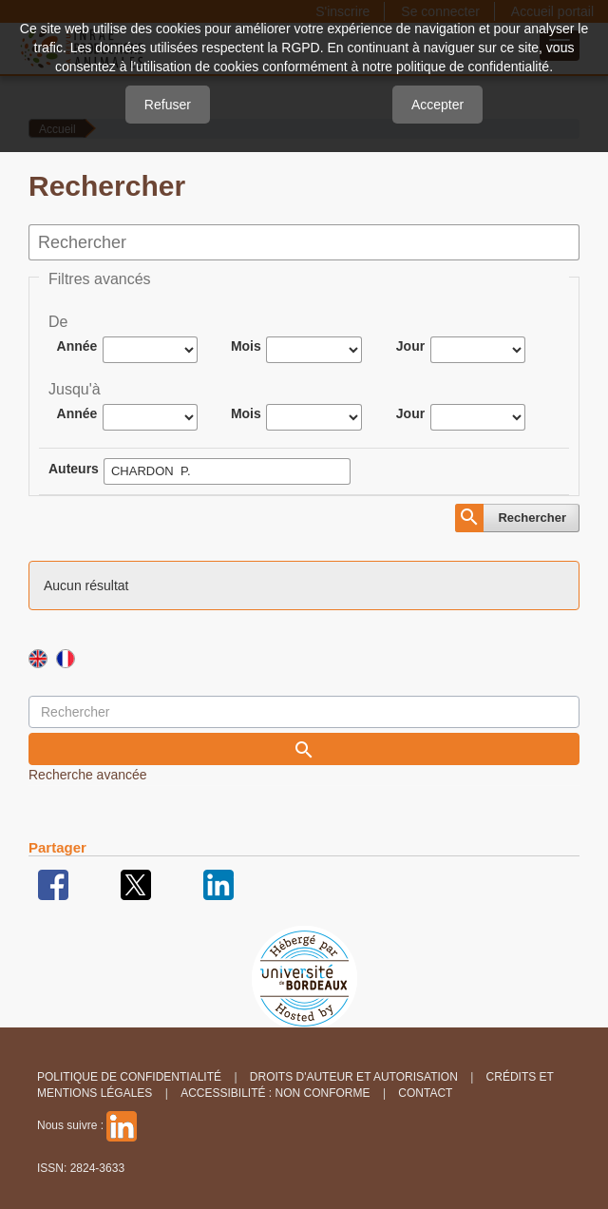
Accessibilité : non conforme (275, 1093)
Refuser (167, 104)
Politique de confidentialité (129, 1077)
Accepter (437, 104)
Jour (410, 346)
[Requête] (304, 712)
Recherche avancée (87, 774)
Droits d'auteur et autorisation (354, 1077)
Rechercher (532, 517)
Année (77, 346)
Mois (246, 346)
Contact (425, 1093)
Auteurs (73, 468)
